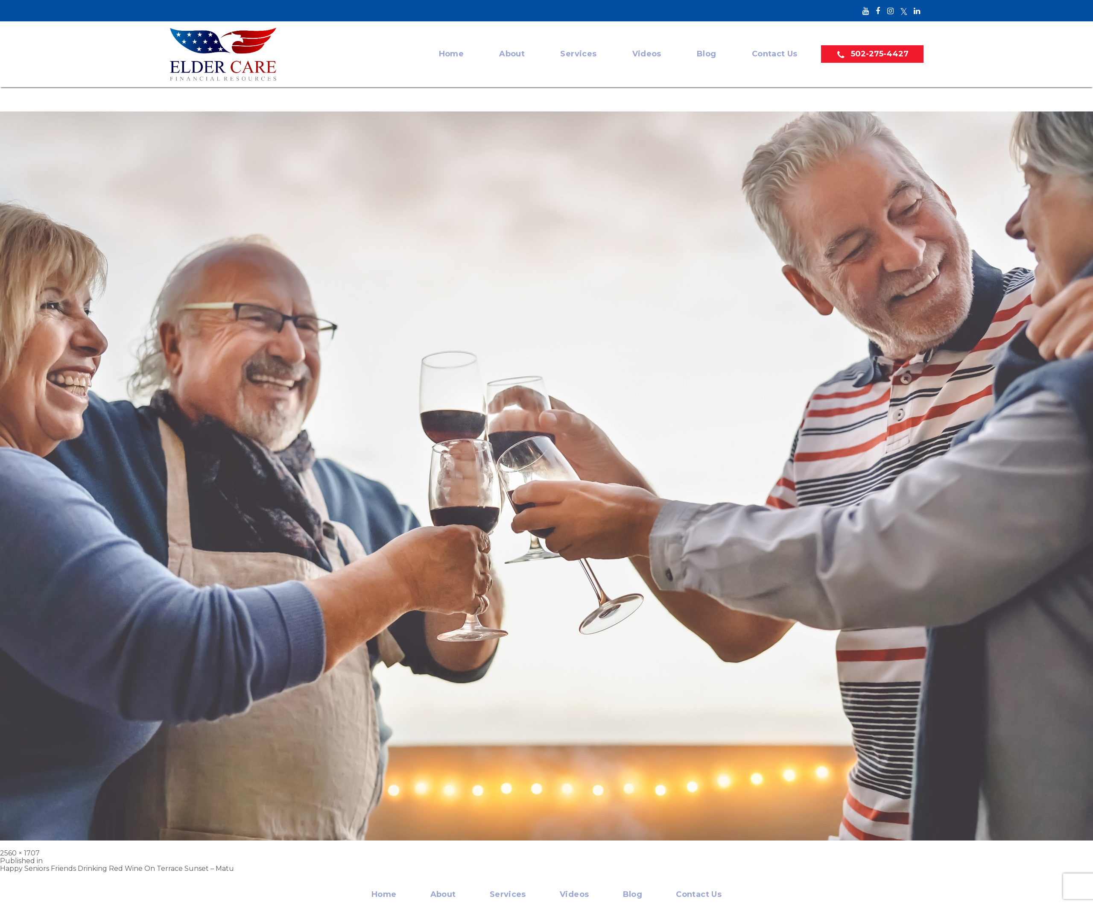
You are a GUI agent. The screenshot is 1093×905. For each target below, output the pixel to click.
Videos (646, 54)
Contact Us (775, 54)
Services (578, 54)
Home (451, 54)
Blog (706, 54)
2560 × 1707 (20, 853)
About (512, 54)
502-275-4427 (880, 54)
